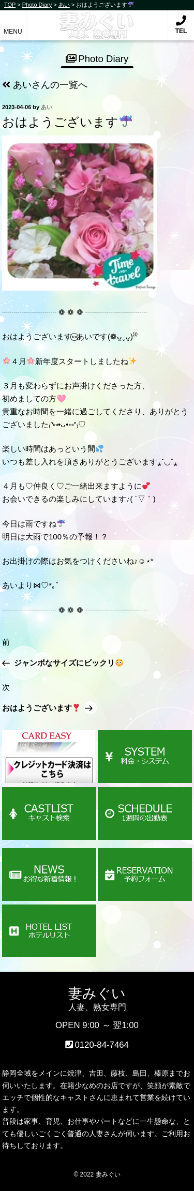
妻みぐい (97, 19)
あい (46, 107)
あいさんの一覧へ (44, 85)
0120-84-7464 (101, 1045)
